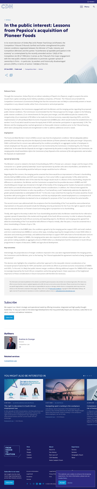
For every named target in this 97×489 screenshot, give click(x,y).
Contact (29, 457)
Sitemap (29, 479)
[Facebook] (27, 483)
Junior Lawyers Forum (56, 460)
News (73, 457)
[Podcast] (43, 483)
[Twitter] (30, 483)
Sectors (74, 449)
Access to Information (32, 471)
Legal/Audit (30, 474)
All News (8, 20)
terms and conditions (55, 288)
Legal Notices (53, 471)
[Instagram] (33, 483)
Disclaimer (29, 476)
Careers (29, 455)
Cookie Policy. (62, 478)
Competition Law (10, 361)
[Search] (94, 6)
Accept (62, 483)
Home (29, 449)
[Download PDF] (11, 75)
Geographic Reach (77, 455)
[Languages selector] (91, 1)
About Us (52, 449)
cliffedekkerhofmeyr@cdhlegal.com (65, 291)
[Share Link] (6, 75)
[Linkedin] (36, 483)
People (29, 452)
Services (74, 452)
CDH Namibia (53, 457)
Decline (70, 483)
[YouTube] (40, 483)
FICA (50, 476)
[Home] (7, 6)
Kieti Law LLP (53, 455)
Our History (52, 452)
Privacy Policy (53, 474)
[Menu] (84, 7)
